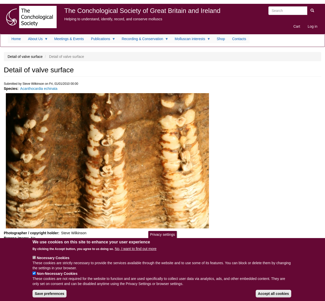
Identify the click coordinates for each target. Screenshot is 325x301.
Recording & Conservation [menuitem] (143, 40)
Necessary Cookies (53, 261)
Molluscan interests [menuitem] (190, 40)
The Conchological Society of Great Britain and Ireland (142, 10)
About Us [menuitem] (36, 40)
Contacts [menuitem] (239, 39)
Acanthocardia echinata (38, 89)
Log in (312, 26)
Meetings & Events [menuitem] (69, 39)
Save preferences (49, 297)
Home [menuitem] (16, 39)
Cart (296, 26)
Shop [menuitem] (221, 39)
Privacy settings (162, 238)
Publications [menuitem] (101, 40)
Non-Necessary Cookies (57, 277)
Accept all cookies (273, 297)
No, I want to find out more (135, 252)
